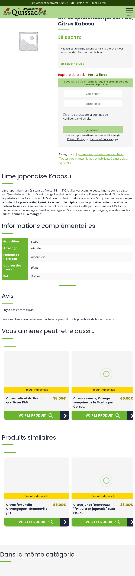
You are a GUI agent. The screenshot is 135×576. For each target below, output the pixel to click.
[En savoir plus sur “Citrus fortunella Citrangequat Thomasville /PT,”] (32, 522)
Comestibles (119, 158)
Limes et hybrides (97, 158)
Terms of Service (101, 139)
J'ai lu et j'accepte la (85, 116)
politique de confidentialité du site (85, 116)
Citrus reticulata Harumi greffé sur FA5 (25, 400)
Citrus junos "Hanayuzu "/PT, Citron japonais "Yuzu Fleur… (94, 509)
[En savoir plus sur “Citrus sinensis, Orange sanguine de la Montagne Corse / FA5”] (99, 415)
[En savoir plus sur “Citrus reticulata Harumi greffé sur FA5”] (32, 415)
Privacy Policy (76, 139)
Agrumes (65, 163)
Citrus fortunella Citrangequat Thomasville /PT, (26, 509)
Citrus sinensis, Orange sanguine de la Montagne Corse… (92, 402)
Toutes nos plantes (72, 158)
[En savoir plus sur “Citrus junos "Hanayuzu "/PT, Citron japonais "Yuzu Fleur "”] (99, 522)
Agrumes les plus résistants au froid (99, 154)
